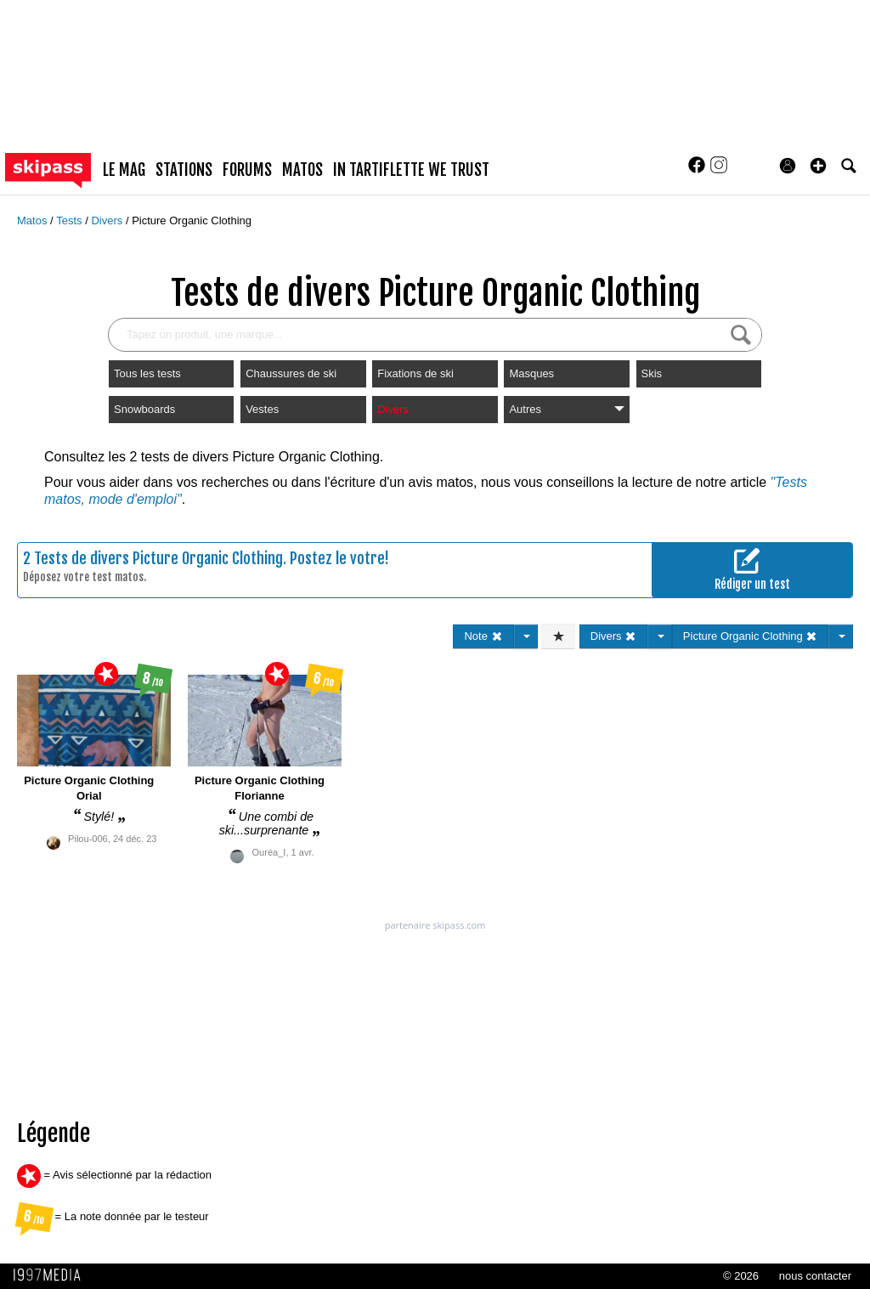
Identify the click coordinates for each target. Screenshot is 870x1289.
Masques (531, 373)
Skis (652, 373)
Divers (108, 220)
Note (483, 636)
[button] (818, 165)
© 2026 (741, 1275)
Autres (566, 409)
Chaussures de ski (291, 373)
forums (247, 170)
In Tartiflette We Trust (411, 170)
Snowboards (144, 409)
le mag (124, 170)
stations (183, 170)
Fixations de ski (415, 373)
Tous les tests (147, 373)
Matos (33, 220)
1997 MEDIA (51, 1275)
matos (302, 170)
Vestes (262, 409)
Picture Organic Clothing (191, 220)
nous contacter (815, 1275)
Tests (70, 220)
